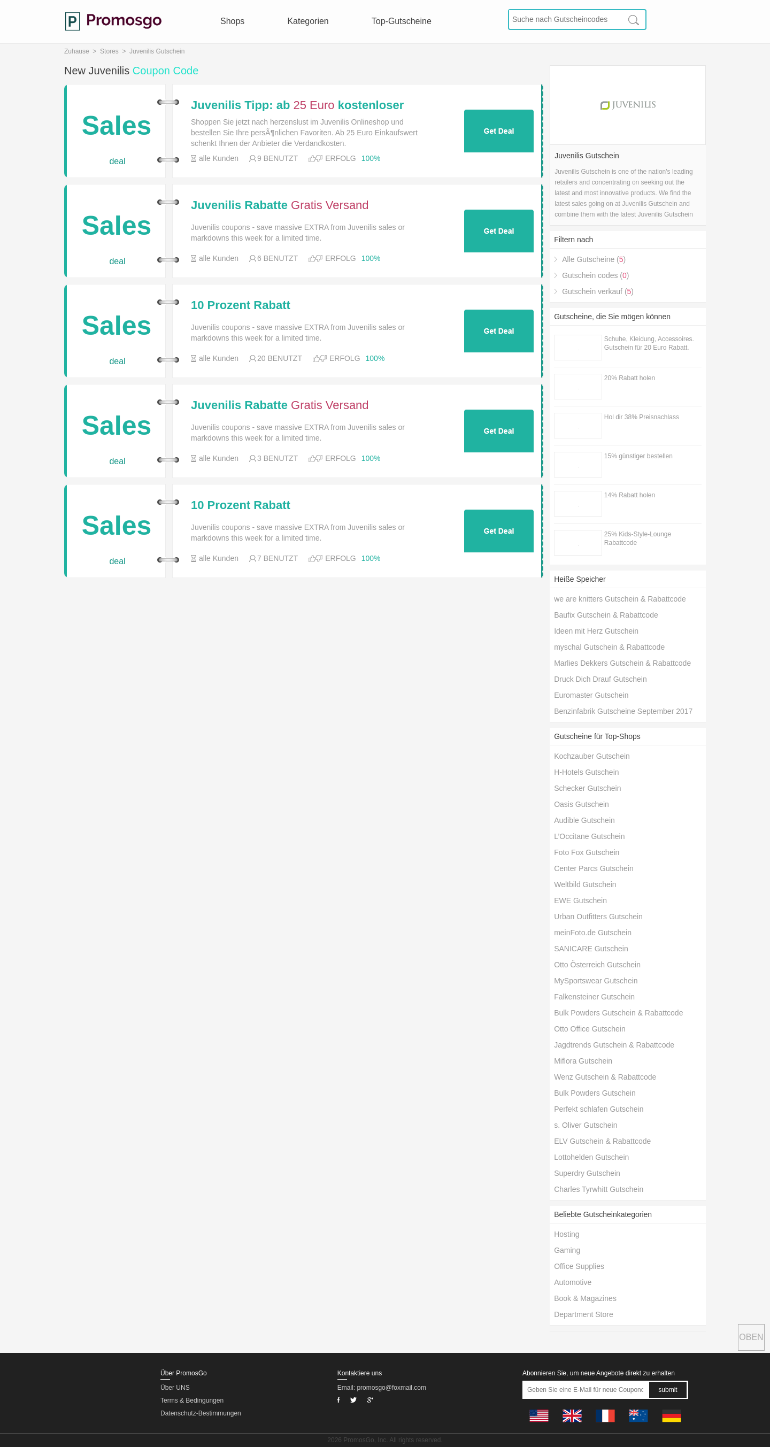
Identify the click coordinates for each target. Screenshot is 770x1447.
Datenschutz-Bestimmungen (200, 1413)
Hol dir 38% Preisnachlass (641, 417)
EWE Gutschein (580, 900)
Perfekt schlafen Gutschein (598, 1109)
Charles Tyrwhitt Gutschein (598, 1189)
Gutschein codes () (595, 275)
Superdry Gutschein (587, 1173)
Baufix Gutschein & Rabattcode (606, 615)
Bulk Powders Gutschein (595, 1093)
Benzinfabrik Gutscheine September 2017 (623, 711)
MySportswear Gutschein (595, 980)
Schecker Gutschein (587, 788)
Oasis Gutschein (581, 804)
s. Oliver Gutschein (585, 1125)
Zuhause (76, 51)
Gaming (567, 1250)
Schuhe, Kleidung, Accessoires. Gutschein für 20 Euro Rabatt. (649, 343)
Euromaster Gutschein (591, 695)
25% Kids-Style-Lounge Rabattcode (637, 538)
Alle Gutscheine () (594, 259)
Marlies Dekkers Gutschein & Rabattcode (622, 663)
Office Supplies (579, 1266)
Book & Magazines (585, 1298)
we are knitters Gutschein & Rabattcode (620, 599)
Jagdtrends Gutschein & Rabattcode (614, 1045)
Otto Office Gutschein (590, 1029)
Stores (109, 51)
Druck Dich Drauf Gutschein (600, 679)
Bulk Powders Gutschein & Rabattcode (618, 1013)
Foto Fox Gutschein (586, 852)
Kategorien (307, 21)
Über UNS (175, 1387)
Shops (232, 21)
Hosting (566, 1234)
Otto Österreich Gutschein (597, 964)
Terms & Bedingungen (192, 1400)
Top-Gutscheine (402, 21)
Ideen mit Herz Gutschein (596, 631)
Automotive (572, 1282)
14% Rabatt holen (629, 495)
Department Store (583, 1314)
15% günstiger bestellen (638, 456)
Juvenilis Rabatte (280, 205)
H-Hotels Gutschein (586, 772)
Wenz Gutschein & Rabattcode (605, 1077)
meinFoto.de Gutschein (593, 932)
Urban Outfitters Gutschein (598, 916)
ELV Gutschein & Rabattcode (602, 1141)
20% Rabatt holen (629, 378)
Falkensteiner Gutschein (594, 996)
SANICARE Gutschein (591, 948)
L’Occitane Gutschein (589, 836)
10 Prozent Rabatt (240, 305)
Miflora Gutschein (583, 1061)
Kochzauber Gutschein (592, 756)
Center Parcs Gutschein (594, 868)
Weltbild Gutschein (585, 884)
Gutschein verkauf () (598, 291)
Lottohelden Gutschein (591, 1157)
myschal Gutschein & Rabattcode (609, 647)
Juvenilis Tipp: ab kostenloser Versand (297, 105)
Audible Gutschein (584, 820)
